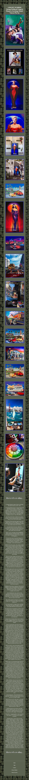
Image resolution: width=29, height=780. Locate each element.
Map (14, 765)
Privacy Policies (14, 770)
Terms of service (14, 772)
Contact (14, 767)
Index (14, 762)
